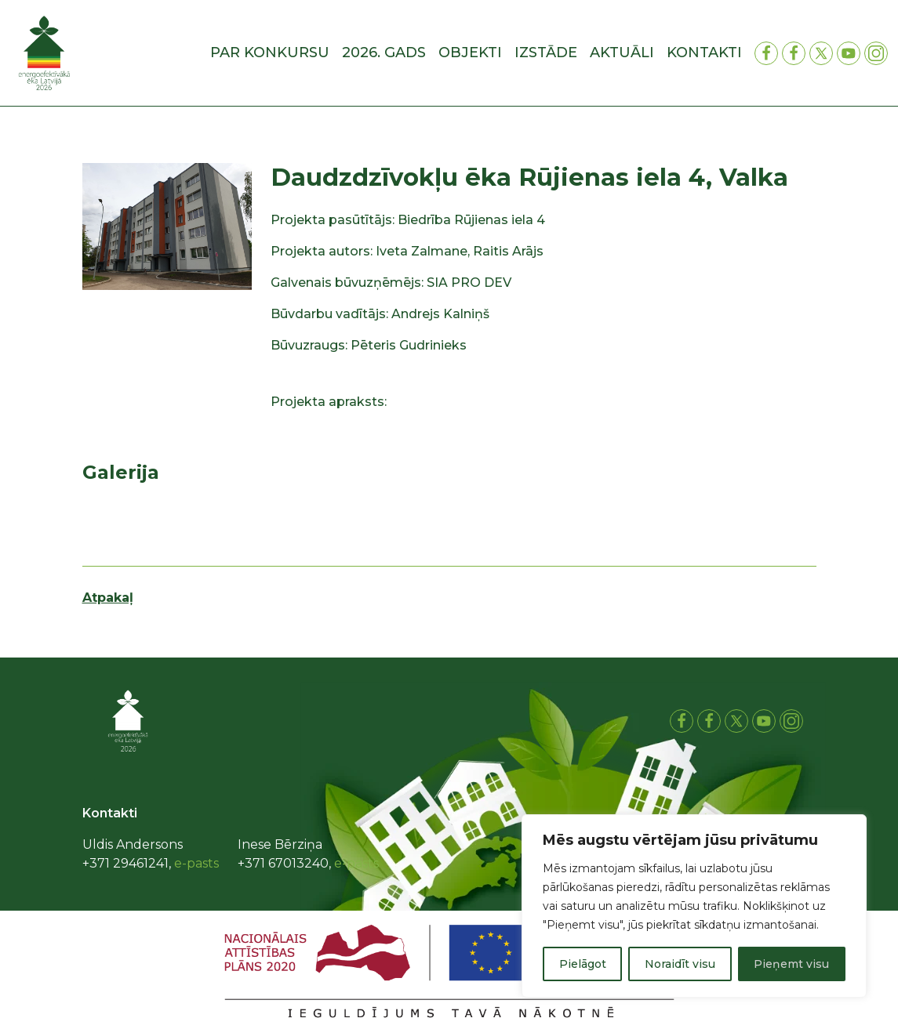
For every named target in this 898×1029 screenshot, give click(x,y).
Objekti (470, 52)
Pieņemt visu (791, 964)
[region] (694, 906)
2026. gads (384, 52)
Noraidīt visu (680, 964)
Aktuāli (622, 52)
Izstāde (545, 52)
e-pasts (196, 863)
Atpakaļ (107, 597)
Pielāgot (582, 964)
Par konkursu (269, 52)
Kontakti (704, 52)
